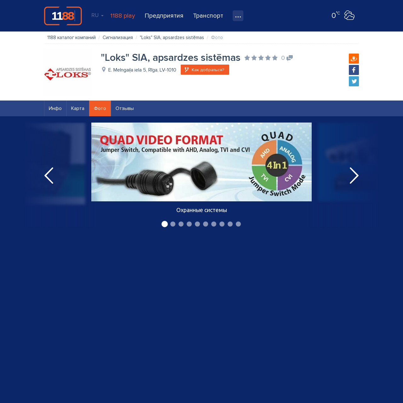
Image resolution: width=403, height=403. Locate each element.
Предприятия (164, 16)
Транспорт (208, 16)
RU (97, 15)
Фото (100, 108)
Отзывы (125, 108)
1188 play (122, 16)
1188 (63, 15)
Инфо (55, 108)
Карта (77, 108)
